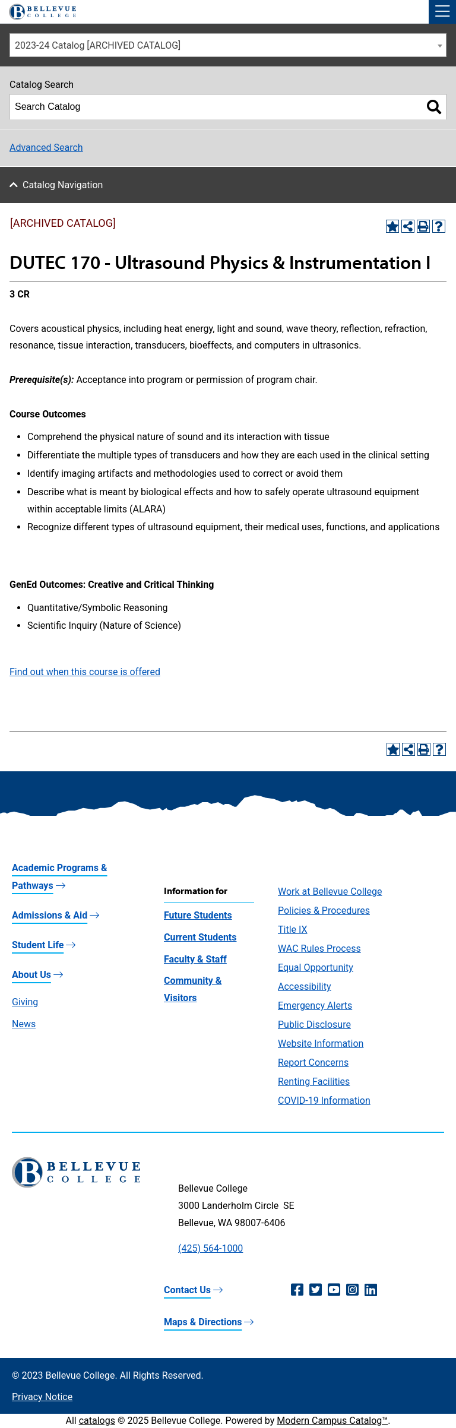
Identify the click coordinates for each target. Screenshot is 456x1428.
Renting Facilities (314, 1081)
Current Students (200, 937)
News (24, 1024)
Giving (25, 1002)
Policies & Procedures (324, 910)
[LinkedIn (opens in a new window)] (371, 1290)
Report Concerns (313, 1062)
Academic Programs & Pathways (59, 876)
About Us (31, 974)
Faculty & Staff (195, 959)
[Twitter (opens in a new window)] (315, 1290)
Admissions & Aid (49, 915)
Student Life (38, 945)
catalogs (97, 1420)
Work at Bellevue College (330, 891)
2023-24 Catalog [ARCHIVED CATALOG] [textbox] (97, 45)
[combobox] (228, 45)
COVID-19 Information (324, 1100)
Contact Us (187, 1290)
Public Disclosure (314, 1024)
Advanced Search (46, 147)
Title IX (293, 929)
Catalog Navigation (63, 185)
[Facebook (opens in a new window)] (297, 1290)
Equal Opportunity (315, 967)
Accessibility (304, 986)
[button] (442, 12)
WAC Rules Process (319, 948)
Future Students (198, 915)
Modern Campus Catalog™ (332, 1420)
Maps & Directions (203, 1322)
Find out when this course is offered (85, 671)
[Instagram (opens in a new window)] (352, 1290)
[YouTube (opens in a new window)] (334, 1290)
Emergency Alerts (315, 1005)
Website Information (320, 1043)
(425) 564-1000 (210, 1248)
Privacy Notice (42, 1396)
